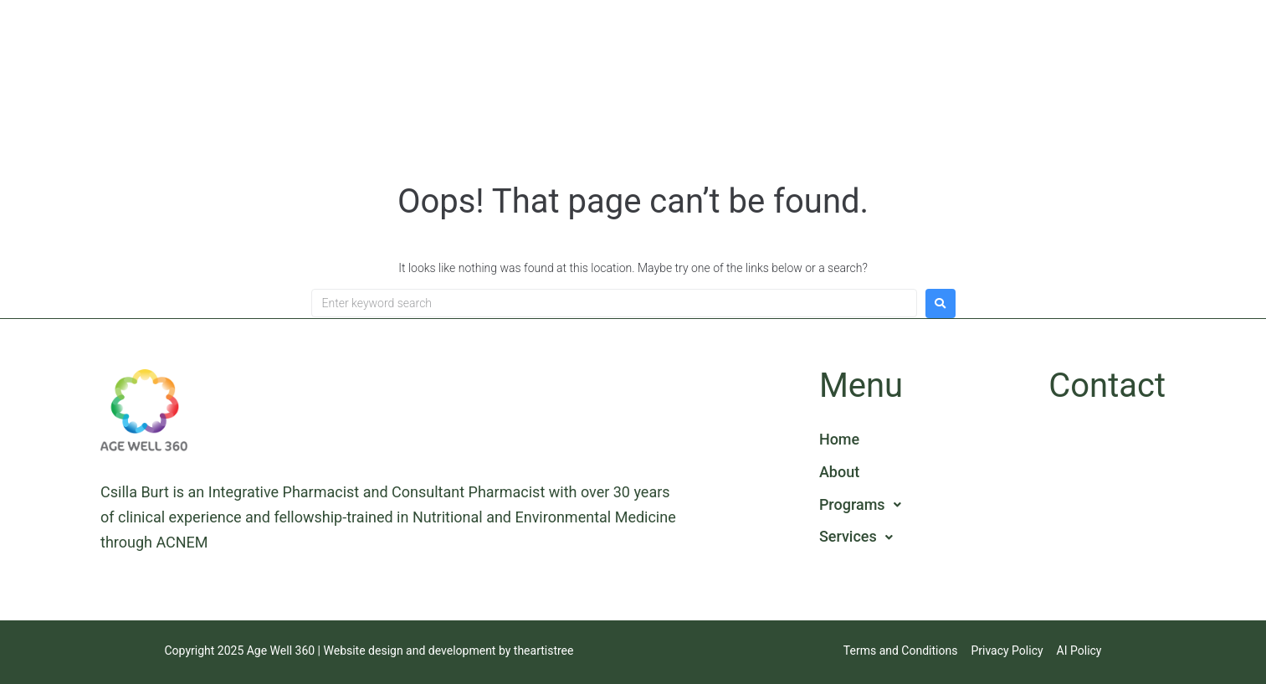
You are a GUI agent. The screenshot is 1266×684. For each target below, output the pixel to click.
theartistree (544, 650)
